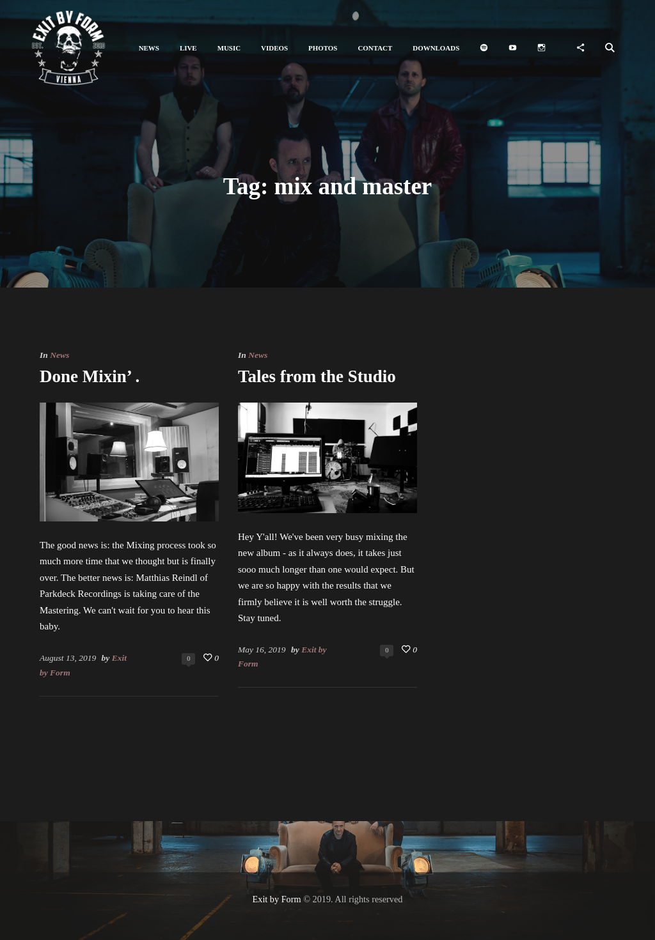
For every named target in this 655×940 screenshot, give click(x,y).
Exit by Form (277, 899)
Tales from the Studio (317, 376)
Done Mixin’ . (89, 376)
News (59, 355)
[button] (149, 48)
